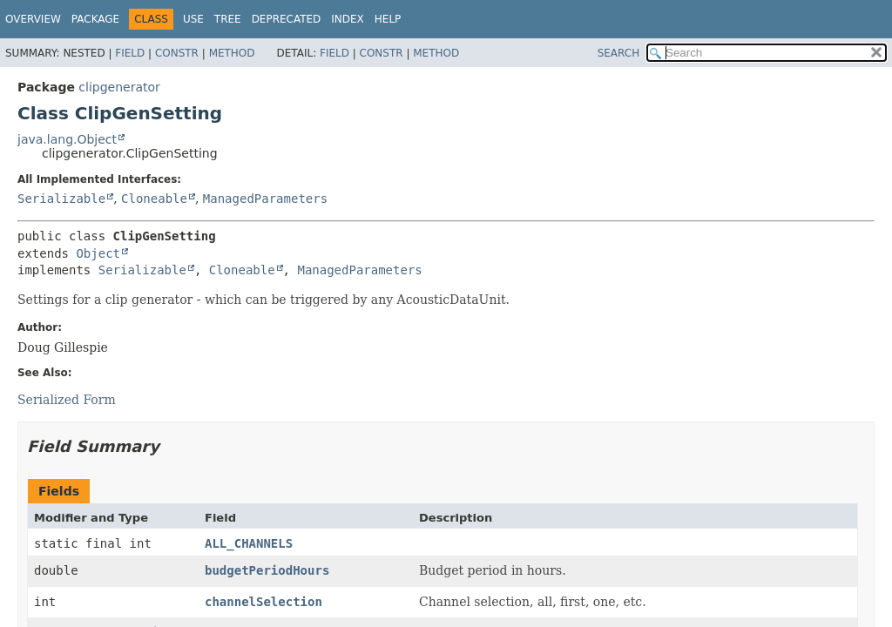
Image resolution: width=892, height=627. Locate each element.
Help (388, 19)
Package (95, 19)
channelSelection (263, 602)
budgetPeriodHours (267, 570)
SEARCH (619, 53)
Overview (33, 19)
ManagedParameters (265, 199)
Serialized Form (66, 400)
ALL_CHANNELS (249, 543)
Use (193, 19)
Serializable (61, 199)
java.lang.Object (67, 139)
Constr (177, 53)
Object (98, 253)
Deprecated (286, 19)
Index (347, 19)
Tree (227, 19)
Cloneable (154, 199)
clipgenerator (119, 87)
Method (232, 53)
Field (130, 53)
